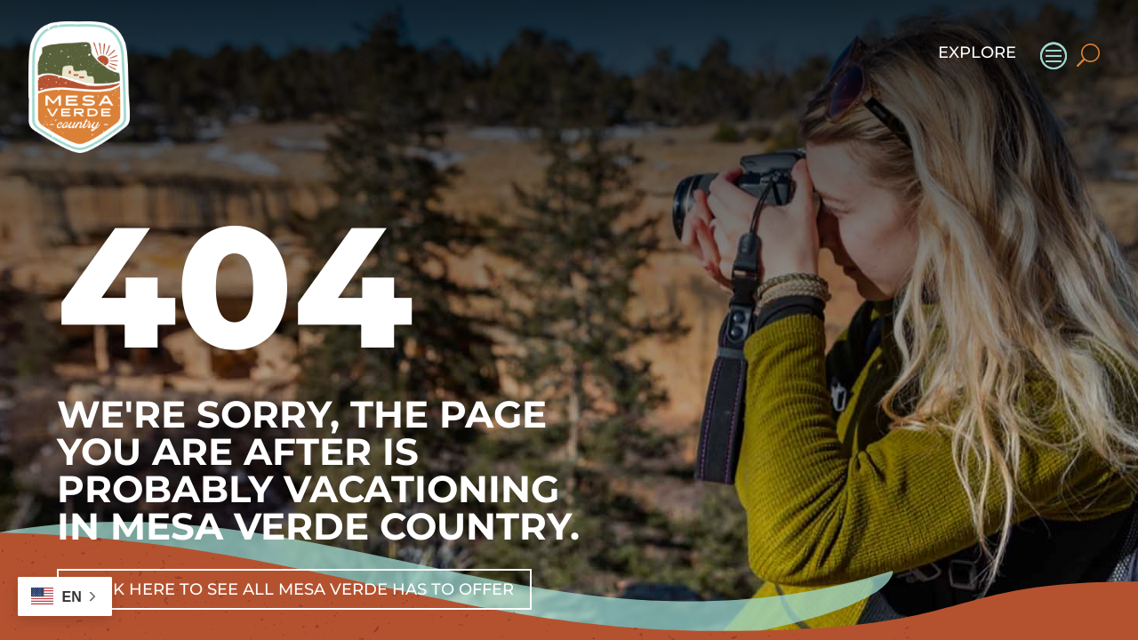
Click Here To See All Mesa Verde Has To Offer (294, 589)
